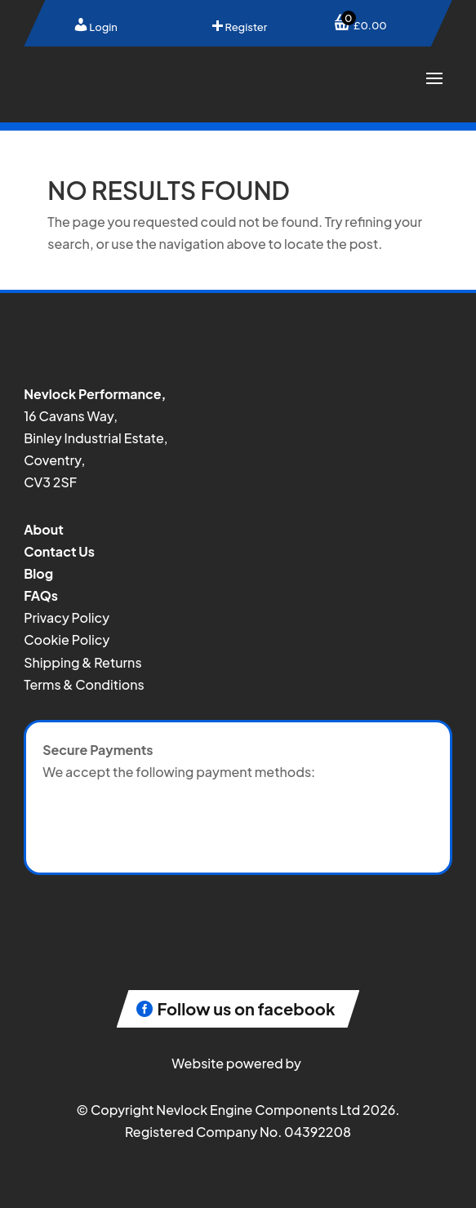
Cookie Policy (66, 639)
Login (95, 26)
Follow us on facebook (247, 1008)
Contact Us (59, 551)
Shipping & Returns (82, 662)
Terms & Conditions (84, 684)
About (44, 529)
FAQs (41, 595)
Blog (38, 573)
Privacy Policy (66, 617)
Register (238, 26)
